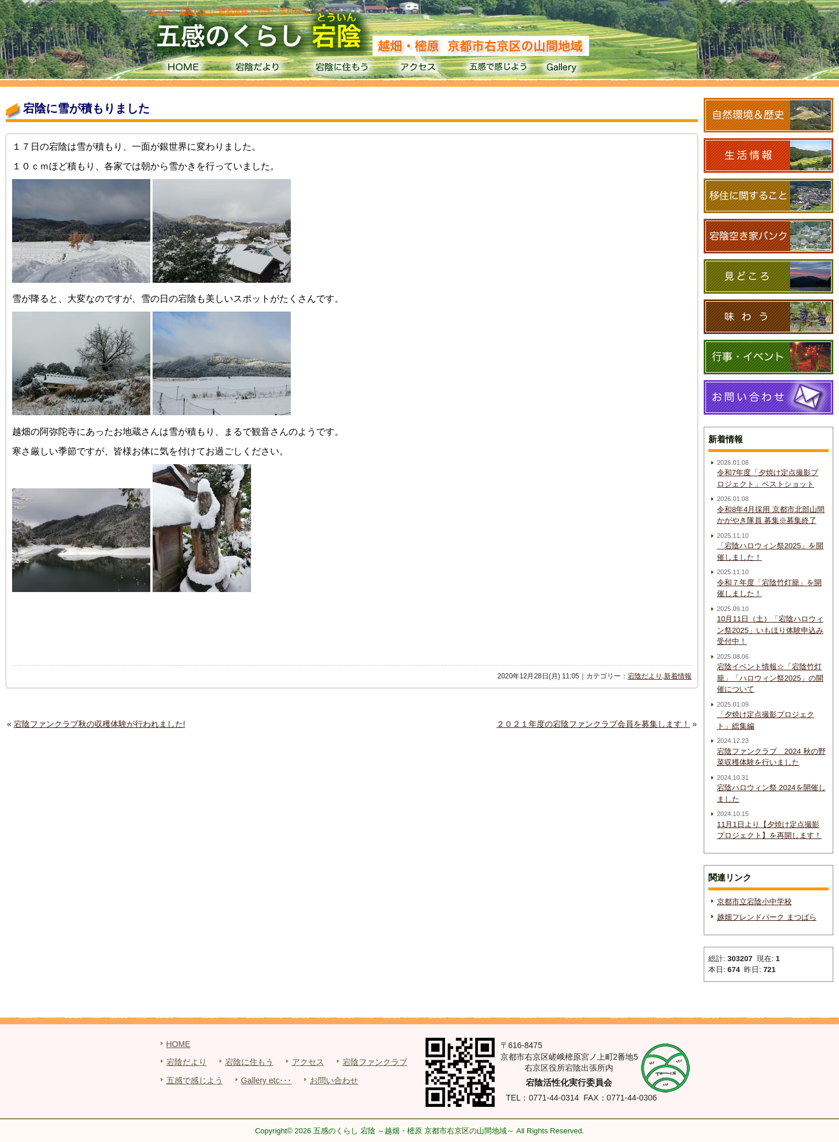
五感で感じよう (498, 69)
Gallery (577, 69)
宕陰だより (261, 69)
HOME (182, 69)
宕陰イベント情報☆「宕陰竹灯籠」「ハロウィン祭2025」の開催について (770, 677)
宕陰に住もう (340, 69)
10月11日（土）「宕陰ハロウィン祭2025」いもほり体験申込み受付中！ (770, 630)
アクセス (419, 69)
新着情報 (678, 676)
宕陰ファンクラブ (375, 1062)
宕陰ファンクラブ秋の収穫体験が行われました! (99, 724)
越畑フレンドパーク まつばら (767, 917)
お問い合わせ (334, 1080)
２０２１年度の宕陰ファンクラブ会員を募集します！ (593, 724)
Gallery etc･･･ (266, 1080)
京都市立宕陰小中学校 (754, 901)
